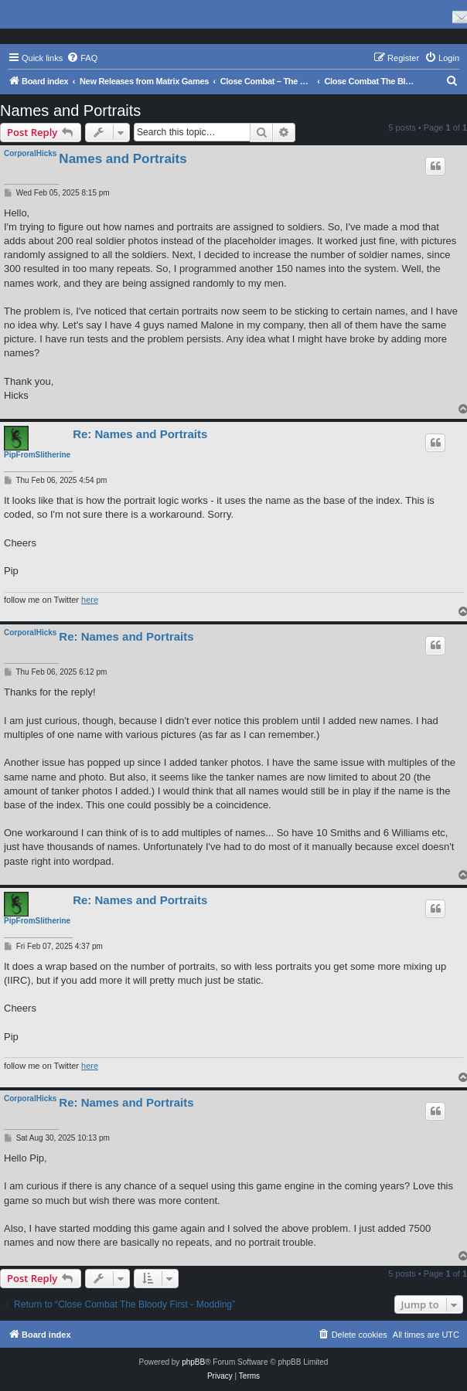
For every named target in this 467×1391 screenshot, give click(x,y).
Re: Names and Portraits (140, 433)
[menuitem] (81, 58)
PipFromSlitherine (37, 455)
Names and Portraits (70, 110)
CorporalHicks (30, 153)
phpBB (193, 1362)
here (89, 599)
